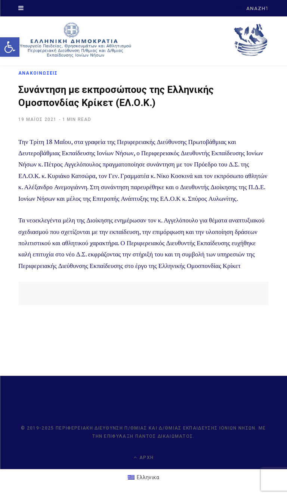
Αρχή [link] (143, 457)
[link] (9, 47)
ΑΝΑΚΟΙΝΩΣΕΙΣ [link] (38, 73)
